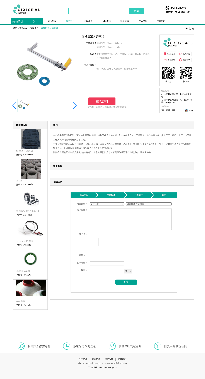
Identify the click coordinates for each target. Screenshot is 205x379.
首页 (15, 28)
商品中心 (23, 28)
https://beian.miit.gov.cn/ (108, 367)
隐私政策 (109, 359)
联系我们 (96, 359)
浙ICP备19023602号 (86, 363)
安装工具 (34, 28)
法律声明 (122, 359)
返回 (189, 29)
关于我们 (83, 359)
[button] (14, 105)
